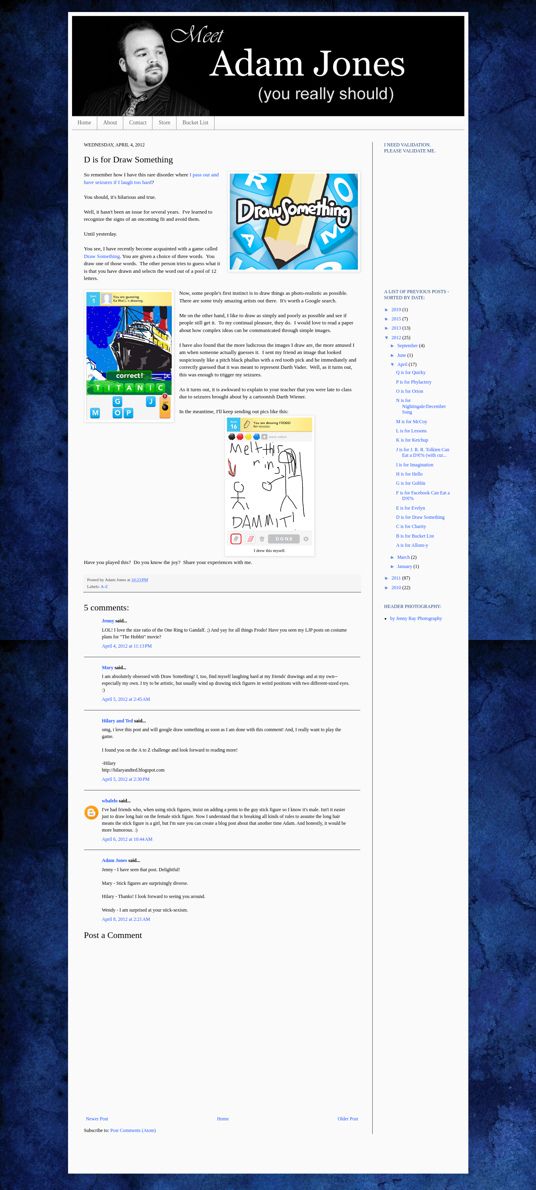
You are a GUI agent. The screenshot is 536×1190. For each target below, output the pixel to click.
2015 (396, 319)
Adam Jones (114, 860)
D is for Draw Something (420, 517)
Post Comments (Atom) (133, 1130)
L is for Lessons (411, 431)
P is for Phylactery (414, 382)
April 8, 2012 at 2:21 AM (126, 919)
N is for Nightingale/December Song (421, 406)
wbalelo (110, 801)
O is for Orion (409, 391)
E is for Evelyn (410, 508)
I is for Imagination (414, 465)
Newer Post (97, 1119)
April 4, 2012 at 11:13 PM (127, 646)
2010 (396, 587)
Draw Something (102, 256)
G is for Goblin (410, 483)
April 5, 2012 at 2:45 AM (126, 699)
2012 (396, 337)
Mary (108, 667)
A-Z (104, 586)
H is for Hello (409, 474)
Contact (138, 123)
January (405, 566)
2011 (396, 578)
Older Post (348, 1119)
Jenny (108, 621)
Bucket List (196, 123)
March (404, 557)
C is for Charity (411, 526)
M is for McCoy (411, 421)
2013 (396, 328)
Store (165, 123)
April (402, 364)
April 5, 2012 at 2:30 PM (126, 779)
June (402, 355)
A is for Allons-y (412, 545)
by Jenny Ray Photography (416, 618)
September (408, 345)
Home (84, 123)
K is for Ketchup (412, 440)
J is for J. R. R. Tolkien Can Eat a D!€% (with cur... (422, 452)
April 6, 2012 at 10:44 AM (127, 839)
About (110, 123)
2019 (396, 309)
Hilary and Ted (117, 721)
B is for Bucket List (415, 536)
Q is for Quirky (411, 372)
